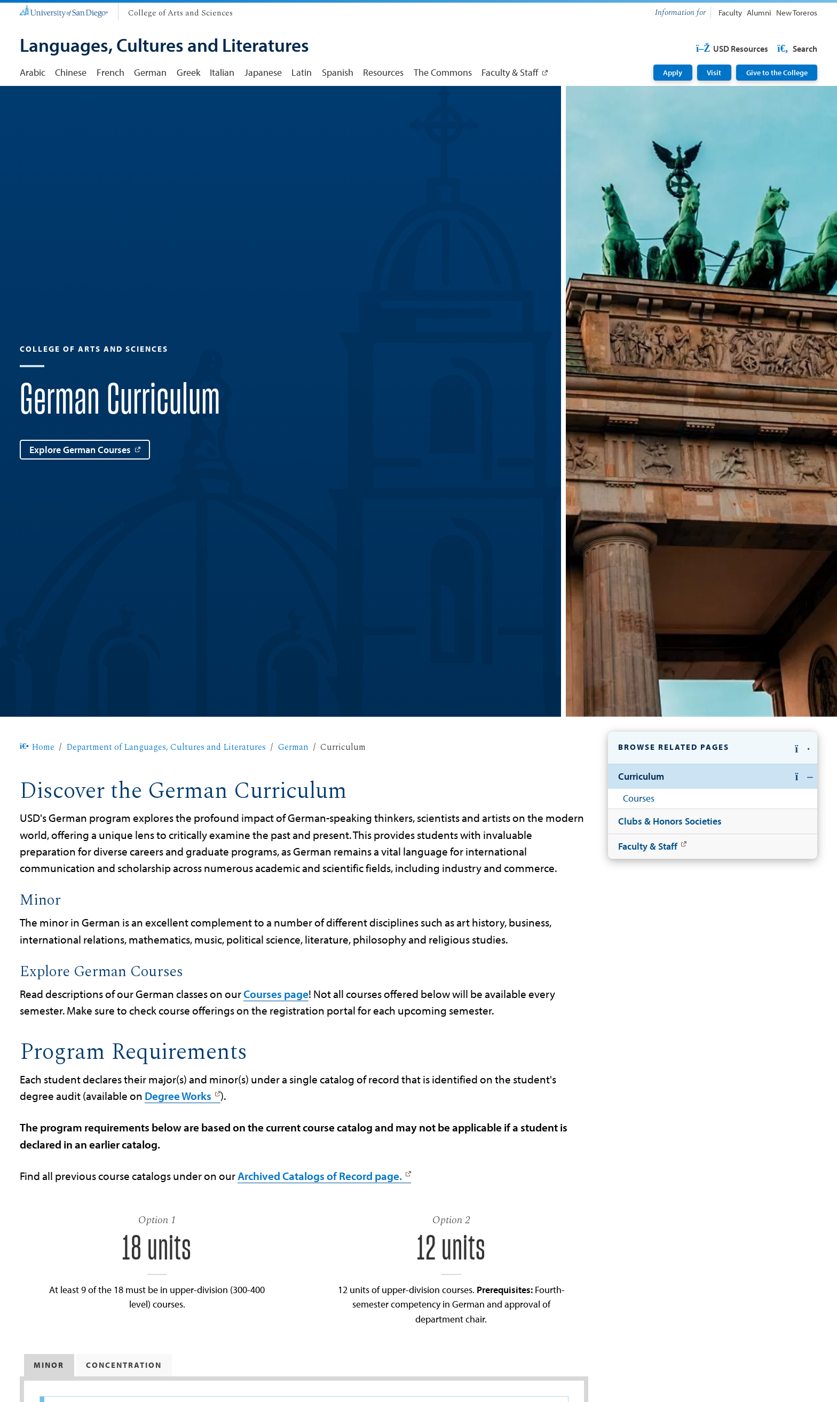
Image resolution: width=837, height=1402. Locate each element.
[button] (712, 748)
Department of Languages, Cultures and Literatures (166, 747)
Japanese (263, 72)
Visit (714, 72)
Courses (638, 797)
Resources (383, 72)
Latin (301, 72)
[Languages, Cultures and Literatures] (164, 46)
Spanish (337, 72)
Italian (222, 72)
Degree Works (178, 1096)
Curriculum (641, 776)
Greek (188, 72)
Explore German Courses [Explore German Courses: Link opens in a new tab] (80, 449)
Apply (672, 72)
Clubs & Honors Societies (670, 820)
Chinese (70, 72)
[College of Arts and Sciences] (180, 13)
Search (796, 48)
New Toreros (796, 12)
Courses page (276, 994)
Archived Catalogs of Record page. (320, 1176)
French (110, 72)
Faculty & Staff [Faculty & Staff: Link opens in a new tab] (509, 72)
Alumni (759, 12)
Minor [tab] (49, 1365)
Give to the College (777, 72)
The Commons (443, 72)
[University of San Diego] (64, 10)
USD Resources (732, 48)
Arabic (32, 72)
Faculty (730, 12)
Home (37, 747)
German (150, 72)
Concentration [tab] (124, 1365)
